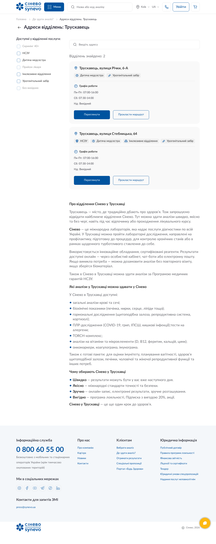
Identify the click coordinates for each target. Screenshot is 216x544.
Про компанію (85, 448)
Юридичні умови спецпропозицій (179, 474)
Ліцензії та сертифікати (173, 463)
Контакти (82, 463)
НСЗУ (26, 53)
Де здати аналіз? (126, 453)
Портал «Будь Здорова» (130, 469)
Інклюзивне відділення (36, 74)
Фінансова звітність (171, 458)
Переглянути (92, 114)
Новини (81, 458)
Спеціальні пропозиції (129, 463)
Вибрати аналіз (125, 448)
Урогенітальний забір (35, 81)
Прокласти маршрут (131, 114)
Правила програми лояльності (177, 453)
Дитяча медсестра (34, 60)
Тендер (164, 469)
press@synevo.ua (25, 507)
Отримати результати (129, 458)
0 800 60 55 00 (40, 449)
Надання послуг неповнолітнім (177, 479)
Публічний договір (171, 448)
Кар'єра (81, 453)
